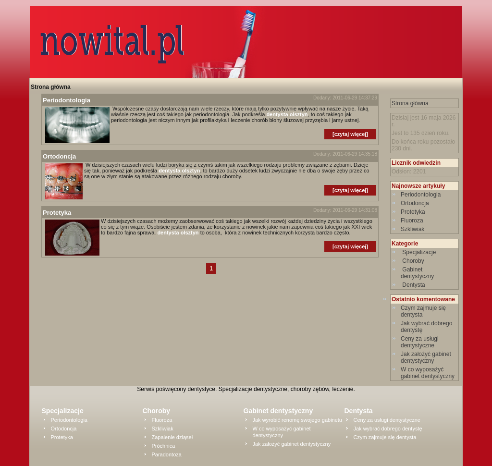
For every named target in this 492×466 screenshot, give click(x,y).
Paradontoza (167, 454)
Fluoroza (412, 220)
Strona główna (51, 87)
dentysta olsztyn (287, 114)
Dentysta (414, 285)
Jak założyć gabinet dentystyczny (426, 357)
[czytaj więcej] (350, 134)
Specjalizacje (419, 252)
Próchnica (163, 446)
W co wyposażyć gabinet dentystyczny (428, 373)
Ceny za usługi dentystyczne (420, 342)
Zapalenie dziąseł (172, 437)
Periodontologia (421, 194)
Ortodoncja (415, 203)
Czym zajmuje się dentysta (385, 437)
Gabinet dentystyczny (418, 273)
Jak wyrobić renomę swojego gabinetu (298, 420)
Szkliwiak (412, 229)
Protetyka (413, 211)
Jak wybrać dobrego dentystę (388, 428)
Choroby (413, 261)
